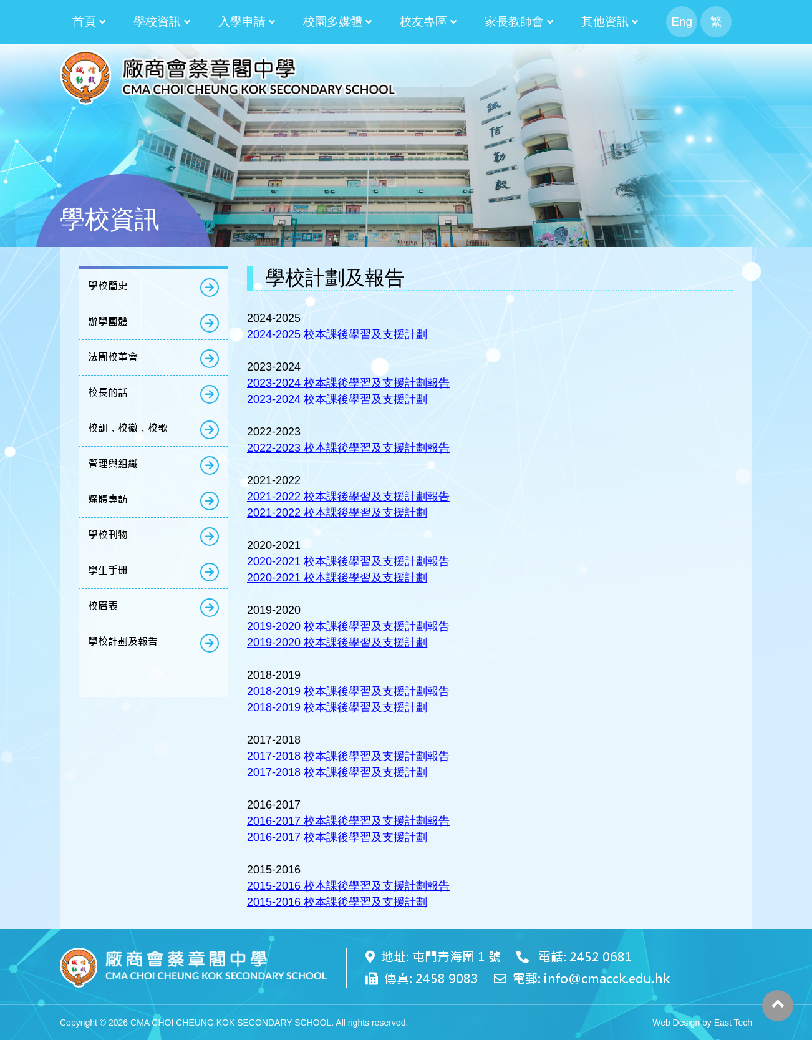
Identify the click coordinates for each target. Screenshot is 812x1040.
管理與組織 (113, 463)
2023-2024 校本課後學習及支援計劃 (337, 399)
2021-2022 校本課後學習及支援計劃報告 (348, 496)
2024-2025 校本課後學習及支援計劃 (337, 334)
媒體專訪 (108, 499)
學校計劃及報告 (123, 641)
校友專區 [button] (423, 21)
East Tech (733, 1023)
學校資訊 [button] (157, 21)
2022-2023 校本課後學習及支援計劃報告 (348, 448)
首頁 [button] (84, 21)
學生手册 (108, 570)
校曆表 (103, 606)
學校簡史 (108, 286)
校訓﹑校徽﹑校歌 (128, 428)
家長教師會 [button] (514, 21)
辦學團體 (108, 321)
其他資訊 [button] (605, 21)
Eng (681, 21)
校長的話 (108, 392)
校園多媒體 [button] (332, 21)
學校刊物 (108, 535)
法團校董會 (113, 357)
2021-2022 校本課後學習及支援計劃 (337, 513)
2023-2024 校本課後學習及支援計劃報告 (348, 383)
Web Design (676, 1023)
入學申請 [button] (242, 21)
